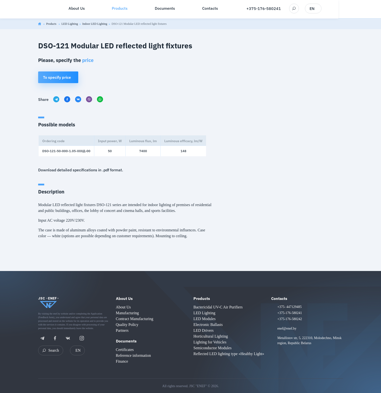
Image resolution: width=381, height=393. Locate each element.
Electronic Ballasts (208, 325)
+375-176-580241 (285, 8)
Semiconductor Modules (212, 348)
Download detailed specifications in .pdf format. (80, 169)
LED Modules (204, 319)
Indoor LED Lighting (94, 24)
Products (51, 24)
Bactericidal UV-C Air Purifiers (217, 307)
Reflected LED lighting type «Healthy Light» (228, 354)
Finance (122, 361)
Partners (122, 330)
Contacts (279, 298)
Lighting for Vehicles (209, 342)
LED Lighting (69, 24)
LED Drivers (203, 330)
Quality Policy (127, 325)
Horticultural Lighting (210, 336)
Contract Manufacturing (134, 319)
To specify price (57, 77)
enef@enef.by (287, 328)
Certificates (125, 350)
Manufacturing (127, 313)
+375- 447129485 (289, 307)
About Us (124, 298)
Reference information (133, 355)
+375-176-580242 (289, 319)
